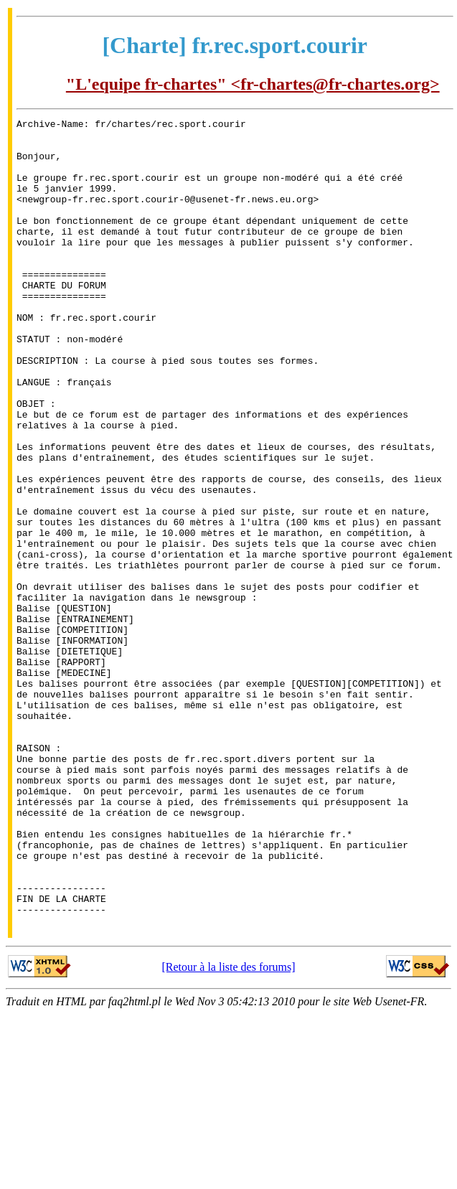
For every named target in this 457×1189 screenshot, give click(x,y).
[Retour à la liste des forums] (228, 1128)
